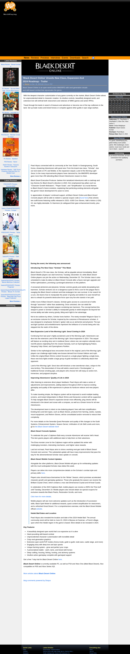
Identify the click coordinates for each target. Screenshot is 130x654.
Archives (25, 651)
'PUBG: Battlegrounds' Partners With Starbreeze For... (56, 653)
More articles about (39, 573)
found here (84, 198)
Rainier (27, 84)
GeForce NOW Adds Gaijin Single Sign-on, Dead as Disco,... (58, 651)
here (43, 473)
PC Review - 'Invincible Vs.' (10, 112)
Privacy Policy (93, 653)
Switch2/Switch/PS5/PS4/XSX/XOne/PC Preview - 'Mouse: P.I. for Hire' (13, 291)
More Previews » (15, 301)
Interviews (55, 58)
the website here (46, 427)
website (39, 509)
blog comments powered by (37, 580)
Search (85, 58)
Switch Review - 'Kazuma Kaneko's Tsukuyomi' (11, 165)
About (91, 649)
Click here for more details (41, 497)
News (24, 649)
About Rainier (119, 138)
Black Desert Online (119, 117)
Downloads (75, 58)
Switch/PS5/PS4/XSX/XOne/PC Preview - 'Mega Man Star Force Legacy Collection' (11, 296)
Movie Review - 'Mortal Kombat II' (51, 649)
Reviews (35, 58)
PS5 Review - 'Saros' (10, 162)
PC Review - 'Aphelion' (11, 158)
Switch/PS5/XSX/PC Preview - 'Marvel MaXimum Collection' (10, 281)
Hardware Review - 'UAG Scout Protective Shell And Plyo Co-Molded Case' (10, 171)
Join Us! (92, 651)
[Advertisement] (65, 36)
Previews (45, 58)
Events (65, 58)
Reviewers (26, 653)
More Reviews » (15, 176)
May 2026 (119, 97)
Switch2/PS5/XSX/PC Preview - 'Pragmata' (11, 286)
